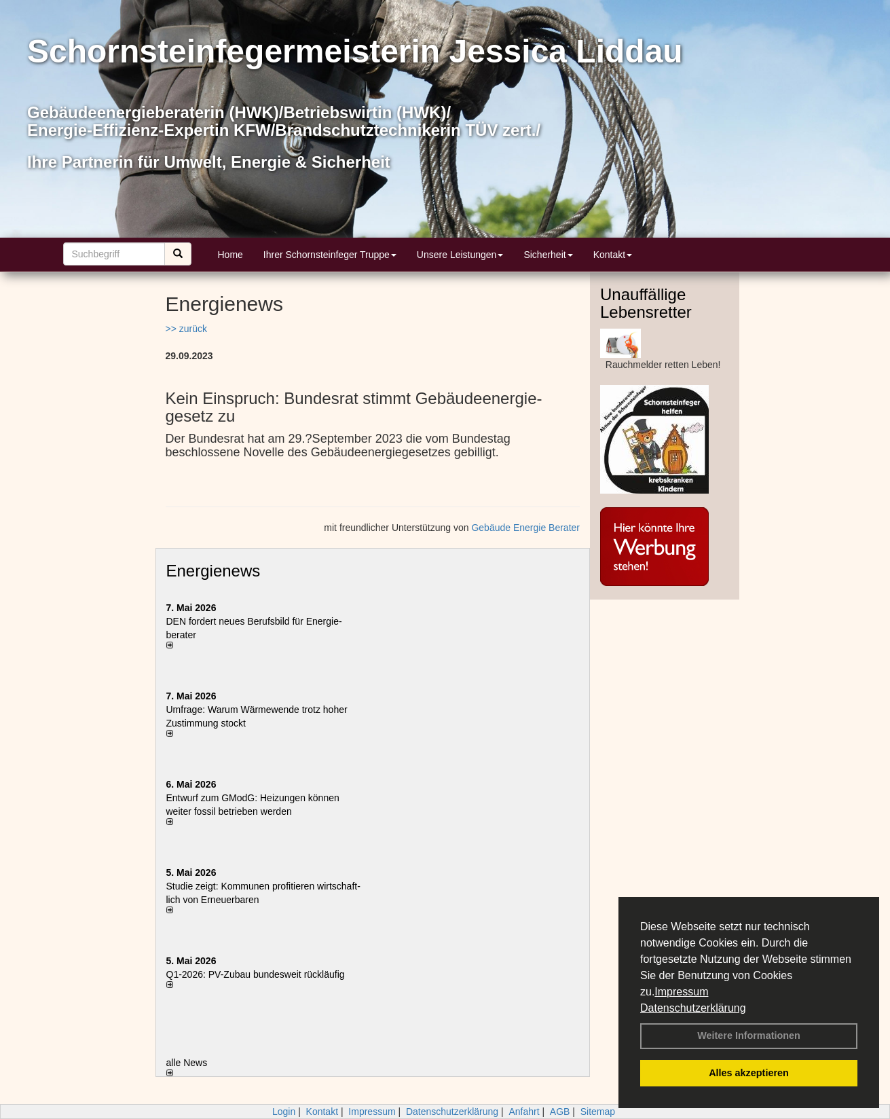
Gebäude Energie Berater (525, 527)
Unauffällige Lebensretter (646, 303)
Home (230, 254)
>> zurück (186, 328)
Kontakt (612, 254)
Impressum (681, 991)
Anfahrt (523, 1111)
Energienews (213, 571)
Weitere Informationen (748, 1035)
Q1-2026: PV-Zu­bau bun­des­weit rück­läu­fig (255, 974)
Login (283, 1111)
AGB (560, 1111)
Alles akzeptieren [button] (749, 1072)
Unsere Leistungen (460, 254)
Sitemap (597, 1111)
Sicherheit (547, 254)
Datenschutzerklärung (693, 1008)
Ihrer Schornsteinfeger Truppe (329, 254)
